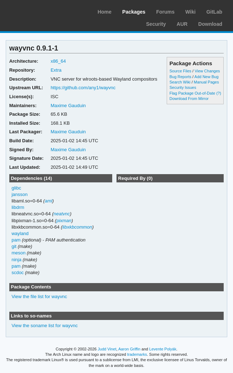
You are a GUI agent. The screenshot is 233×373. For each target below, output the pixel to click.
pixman (63, 220)
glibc (16, 188)
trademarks (137, 354)
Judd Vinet (107, 349)
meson (18, 252)
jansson (19, 194)
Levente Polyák (162, 349)
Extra (56, 70)
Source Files (180, 71)
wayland (20, 233)
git (13, 246)
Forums (165, 12)
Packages (134, 12)
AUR (182, 24)
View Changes (207, 71)
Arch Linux (39, 11)
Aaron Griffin (129, 349)
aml (48, 201)
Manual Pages (206, 82)
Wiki (190, 12)
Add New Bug (206, 77)
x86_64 (58, 61)
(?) (218, 93)
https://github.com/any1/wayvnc (83, 87)
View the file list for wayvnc (39, 296)
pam (15, 240)
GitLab (214, 12)
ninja (16, 259)
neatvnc (61, 213)
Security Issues (183, 87)
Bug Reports (180, 77)
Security (156, 24)
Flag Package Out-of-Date (192, 93)
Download (210, 24)
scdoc (17, 272)
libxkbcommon (77, 227)
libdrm (17, 207)
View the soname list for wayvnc (44, 325)
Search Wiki (180, 82)
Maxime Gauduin (68, 105)
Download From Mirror (189, 98)
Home (104, 12)
